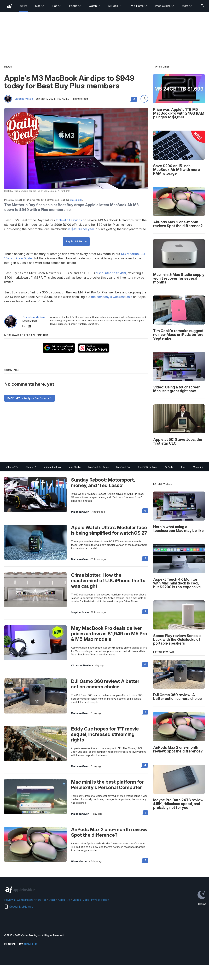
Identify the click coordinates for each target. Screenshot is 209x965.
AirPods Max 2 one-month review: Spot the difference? (109, 832)
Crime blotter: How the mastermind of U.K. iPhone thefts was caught (108, 580)
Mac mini (198, 467)
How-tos (41, 899)
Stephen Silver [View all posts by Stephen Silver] (80, 612)
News (23, 6)
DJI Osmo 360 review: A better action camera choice (105, 684)
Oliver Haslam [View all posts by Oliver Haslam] (79, 861)
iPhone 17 (31, 467)
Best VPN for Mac (147, 467)
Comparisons (25, 899)
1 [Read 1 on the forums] (145, 712)
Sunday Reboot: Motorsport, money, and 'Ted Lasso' (103, 482)
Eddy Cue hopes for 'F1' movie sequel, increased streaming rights (105, 734)
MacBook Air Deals (98, 467)
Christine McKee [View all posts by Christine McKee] (81, 665)
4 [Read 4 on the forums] (145, 765)
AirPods (114, 5)
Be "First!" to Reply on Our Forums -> (29, 398)
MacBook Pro (123, 467)
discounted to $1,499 (111, 273)
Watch (94, 5)
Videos (76, 899)
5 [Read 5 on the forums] (145, 558)
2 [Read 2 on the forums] (145, 611)
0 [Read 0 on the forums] (145, 510)
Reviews (9, 899)
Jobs (86, 899)
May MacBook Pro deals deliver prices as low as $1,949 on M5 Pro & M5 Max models (109, 633)
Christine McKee (24, 98)
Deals (52, 899)
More (187, 5)
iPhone (75, 5)
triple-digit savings (69, 220)
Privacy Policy (100, 899)
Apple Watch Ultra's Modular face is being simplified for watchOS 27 (109, 530)
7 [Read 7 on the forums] (145, 860)
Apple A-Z (64, 899)
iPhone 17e (12, 467)
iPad (56, 5)
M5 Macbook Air (52, 467)
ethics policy (75, 200)
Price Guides (164, 5)
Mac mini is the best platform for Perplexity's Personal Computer (107, 784)
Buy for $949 (74, 241)
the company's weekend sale (111, 297)
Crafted (30, 944)
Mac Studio (75, 467)
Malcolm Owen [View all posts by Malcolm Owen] (80, 511)
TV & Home (138, 5)
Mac (39, 5)
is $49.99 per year (81, 229)
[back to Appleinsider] (9, 6)
